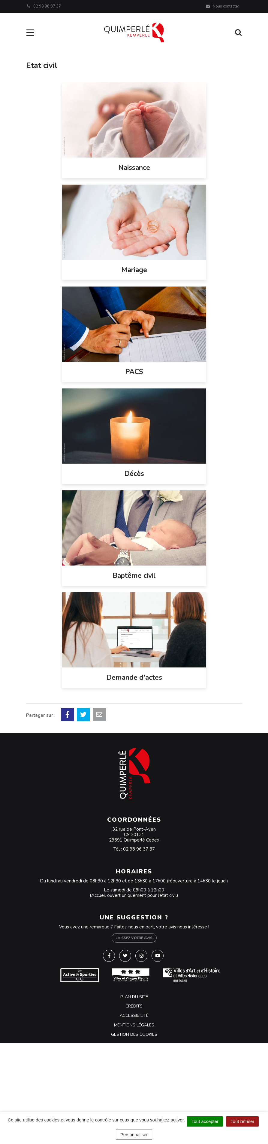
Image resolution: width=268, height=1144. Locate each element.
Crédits (134, 1006)
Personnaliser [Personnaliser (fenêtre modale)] (134, 1134)
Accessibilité (134, 1015)
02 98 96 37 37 (139, 849)
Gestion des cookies (134, 1034)
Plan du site (134, 997)
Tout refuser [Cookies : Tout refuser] (242, 1121)
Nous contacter (222, 6)
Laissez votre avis (134, 937)
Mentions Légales (134, 1025)
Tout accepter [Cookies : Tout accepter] (204, 1121)
